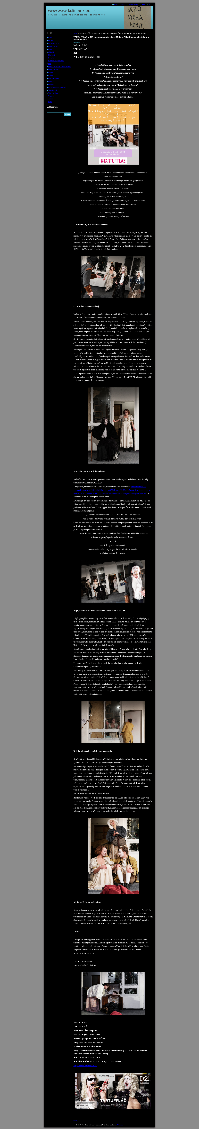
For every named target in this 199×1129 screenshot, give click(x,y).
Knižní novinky (53, 78)
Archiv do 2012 (53, 43)
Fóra (50, 102)
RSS (143, 4)
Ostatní (51, 84)
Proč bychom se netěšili (56, 87)
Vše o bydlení (53, 93)
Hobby (50, 72)
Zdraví (50, 99)
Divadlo (51, 58)
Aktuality (51, 52)
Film (49, 64)
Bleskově (51, 55)
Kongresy (51, 81)
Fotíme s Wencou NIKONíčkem (59, 67)
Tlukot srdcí (52, 90)
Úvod (75, 33)
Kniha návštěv (53, 46)
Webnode (119, 1125)
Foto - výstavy (53, 70)
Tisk (149, 4)
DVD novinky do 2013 (56, 61)
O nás (50, 40)
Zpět (75, 1120)
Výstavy (51, 96)
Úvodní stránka (119, 4)
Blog (50, 49)
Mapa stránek (133, 4)
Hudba (50, 75)
